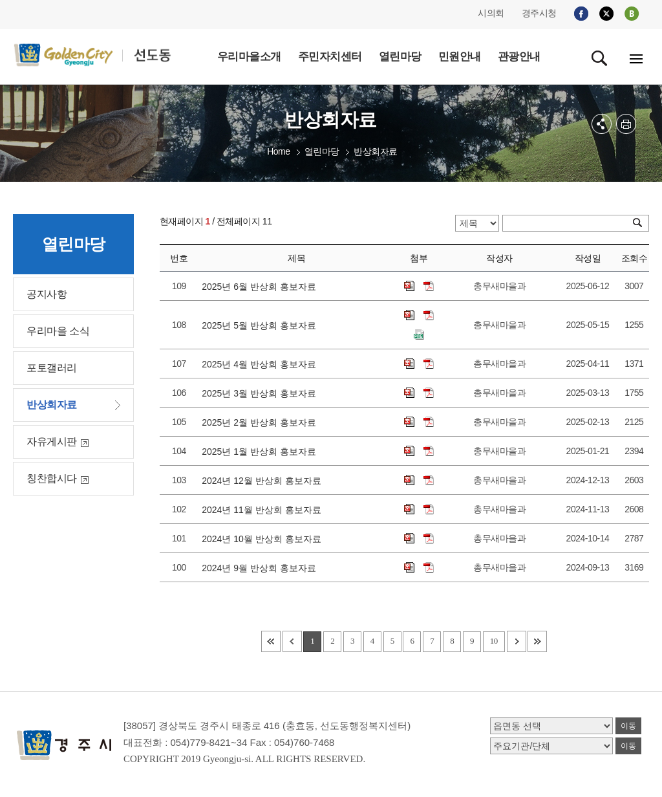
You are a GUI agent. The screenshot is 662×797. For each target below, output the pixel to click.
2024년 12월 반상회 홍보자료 (264, 480)
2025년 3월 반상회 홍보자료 (261, 393)
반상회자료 (376, 151)
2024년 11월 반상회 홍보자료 (264, 510)
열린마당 (321, 151)
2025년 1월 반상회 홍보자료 (261, 451)
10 (494, 641)
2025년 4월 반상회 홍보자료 (261, 364)
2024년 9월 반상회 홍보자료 (261, 568)
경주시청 (539, 13)
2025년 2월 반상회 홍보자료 (261, 422)
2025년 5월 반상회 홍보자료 (261, 325)
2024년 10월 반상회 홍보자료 (264, 539)
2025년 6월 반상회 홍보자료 (261, 286)
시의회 (491, 13)
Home (278, 151)
